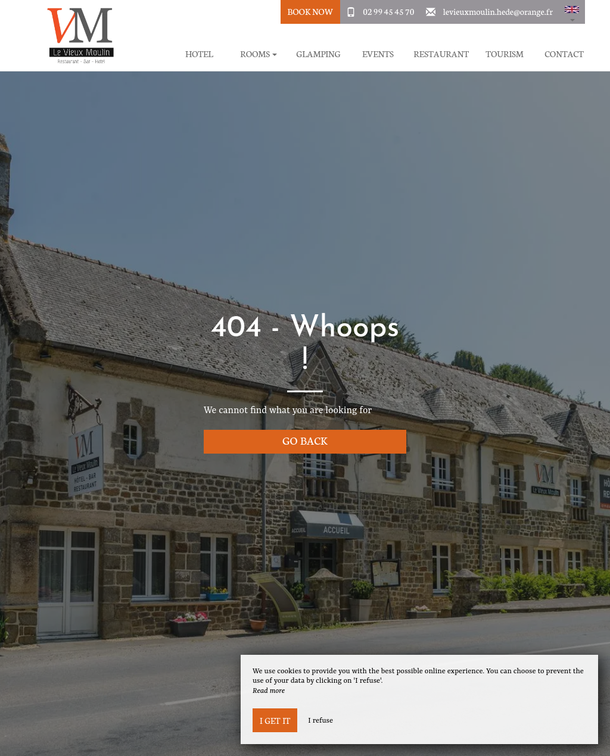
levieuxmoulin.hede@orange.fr (498, 11)
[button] (572, 12)
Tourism (504, 54)
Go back (305, 440)
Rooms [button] (258, 54)
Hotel (199, 54)
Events (378, 54)
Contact (564, 54)
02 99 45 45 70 (388, 11)
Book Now (310, 11)
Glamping (318, 54)
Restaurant (441, 54)
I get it (275, 720)
